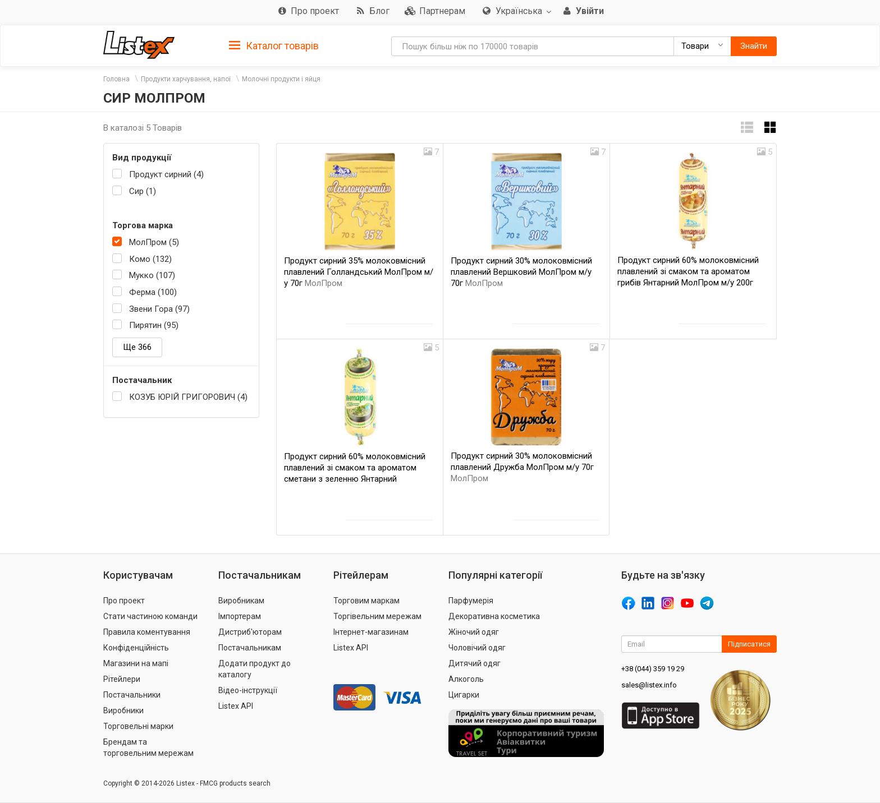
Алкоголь (466, 679)
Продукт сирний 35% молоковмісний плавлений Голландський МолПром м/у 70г (358, 272)
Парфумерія (470, 600)
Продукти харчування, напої (186, 79)
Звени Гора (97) (159, 309)
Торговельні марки (138, 726)
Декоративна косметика (494, 616)
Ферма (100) (153, 292)
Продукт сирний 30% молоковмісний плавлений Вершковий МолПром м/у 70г (521, 272)
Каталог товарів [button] (274, 46)
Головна (116, 79)
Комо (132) (150, 259)
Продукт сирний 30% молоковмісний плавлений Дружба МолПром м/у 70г (522, 467)
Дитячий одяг (474, 663)
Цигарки (463, 694)
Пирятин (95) (153, 325)
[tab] (274, 45)
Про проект (124, 600)
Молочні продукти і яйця (281, 79)
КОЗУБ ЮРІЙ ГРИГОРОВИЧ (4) (188, 397)
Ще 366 (137, 347)
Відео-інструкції (247, 690)
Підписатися (749, 644)
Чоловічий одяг (477, 647)
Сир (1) (142, 191)
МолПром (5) (154, 242)
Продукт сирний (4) (166, 174)
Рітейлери (121, 679)
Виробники (123, 710)
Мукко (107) (152, 275)
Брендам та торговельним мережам (148, 747)
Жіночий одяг (473, 631)
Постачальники (132, 694)
